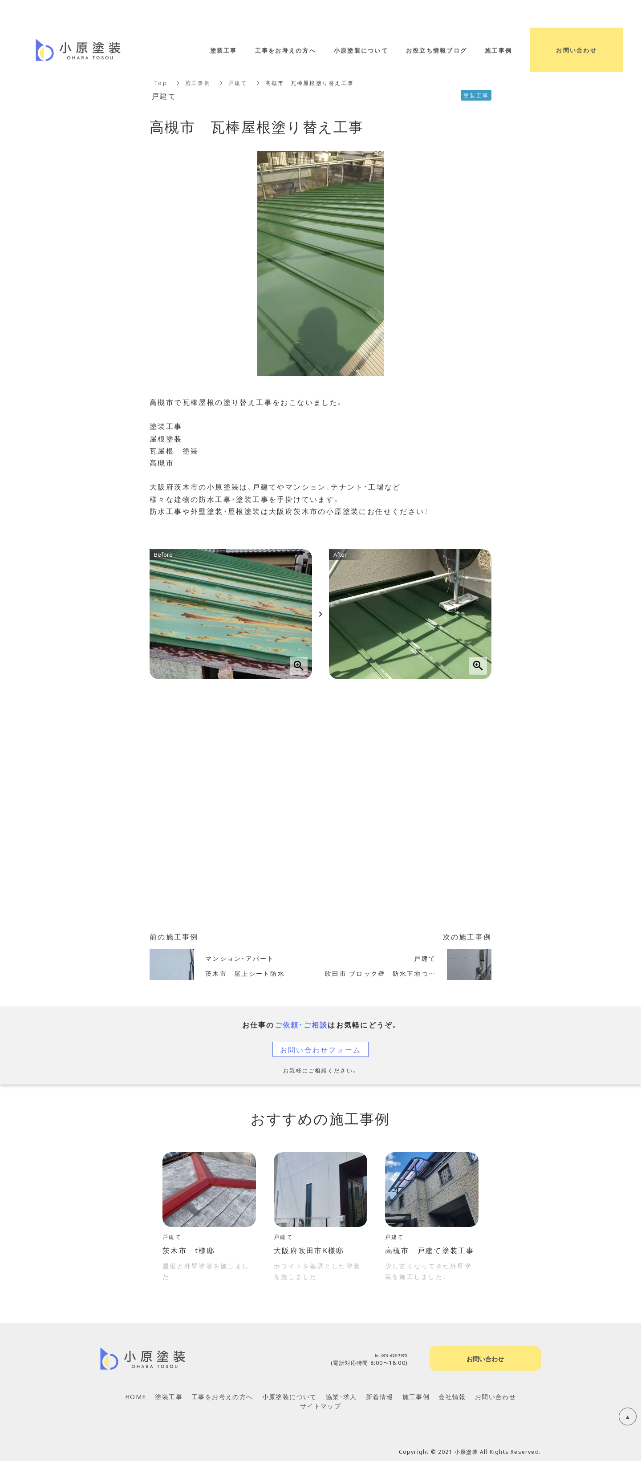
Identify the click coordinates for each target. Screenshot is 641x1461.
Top (160, 83)
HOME (135, 1396)
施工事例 (198, 83)
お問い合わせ (495, 1396)
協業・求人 (341, 1396)
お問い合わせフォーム (320, 1049)
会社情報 (452, 1396)
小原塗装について (289, 1396)
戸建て (237, 83)
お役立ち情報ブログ (436, 50)
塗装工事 (169, 1396)
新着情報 (380, 1396)
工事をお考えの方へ (222, 1396)
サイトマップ (320, 1405)
